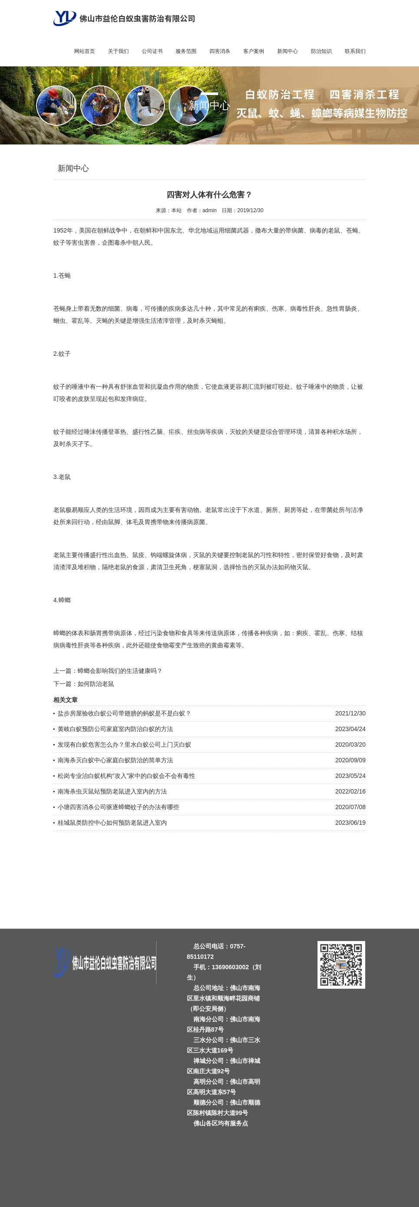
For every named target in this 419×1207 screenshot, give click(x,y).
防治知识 (321, 51)
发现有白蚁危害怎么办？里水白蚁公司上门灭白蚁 (124, 744)
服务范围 (186, 51)
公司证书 (152, 51)
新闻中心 (287, 51)
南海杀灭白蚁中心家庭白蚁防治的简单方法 (115, 760)
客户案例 (253, 51)
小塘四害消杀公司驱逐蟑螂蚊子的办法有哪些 (118, 807)
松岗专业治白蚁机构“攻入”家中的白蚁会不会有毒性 (126, 775)
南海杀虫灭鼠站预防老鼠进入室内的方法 (112, 791)
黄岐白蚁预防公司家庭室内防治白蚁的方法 (115, 728)
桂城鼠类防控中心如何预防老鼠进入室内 (112, 822)
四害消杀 (220, 51)
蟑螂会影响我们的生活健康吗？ (120, 670)
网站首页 (84, 51)
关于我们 (118, 51)
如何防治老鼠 (96, 683)
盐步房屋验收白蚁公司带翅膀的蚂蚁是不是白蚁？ (124, 713)
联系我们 (355, 51)
